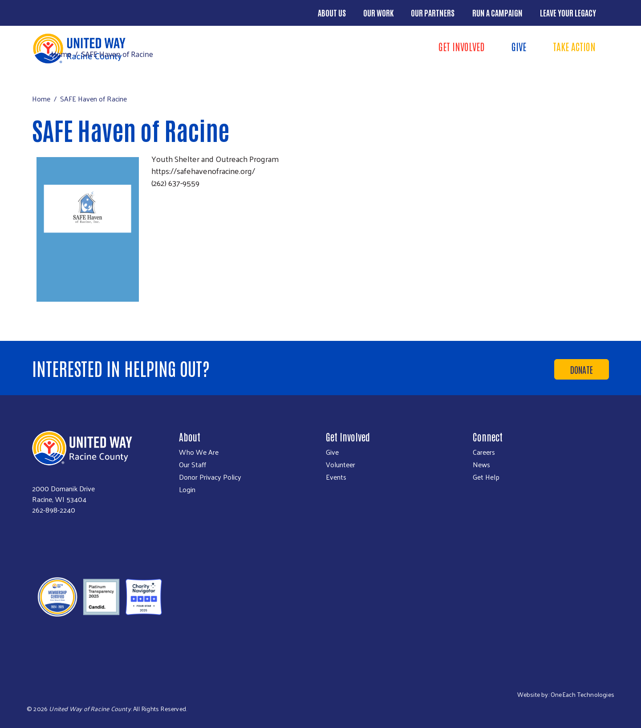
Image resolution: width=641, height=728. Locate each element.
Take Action (574, 46)
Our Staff (192, 464)
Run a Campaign (497, 12)
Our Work (378, 12)
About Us (332, 12)
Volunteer (340, 464)
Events (336, 477)
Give (518, 46)
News (481, 464)
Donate (581, 369)
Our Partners (432, 12)
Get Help (486, 477)
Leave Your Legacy (568, 12)
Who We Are (199, 452)
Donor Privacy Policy (210, 477)
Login (187, 489)
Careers (484, 452)
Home (61, 54)
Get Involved (461, 46)
